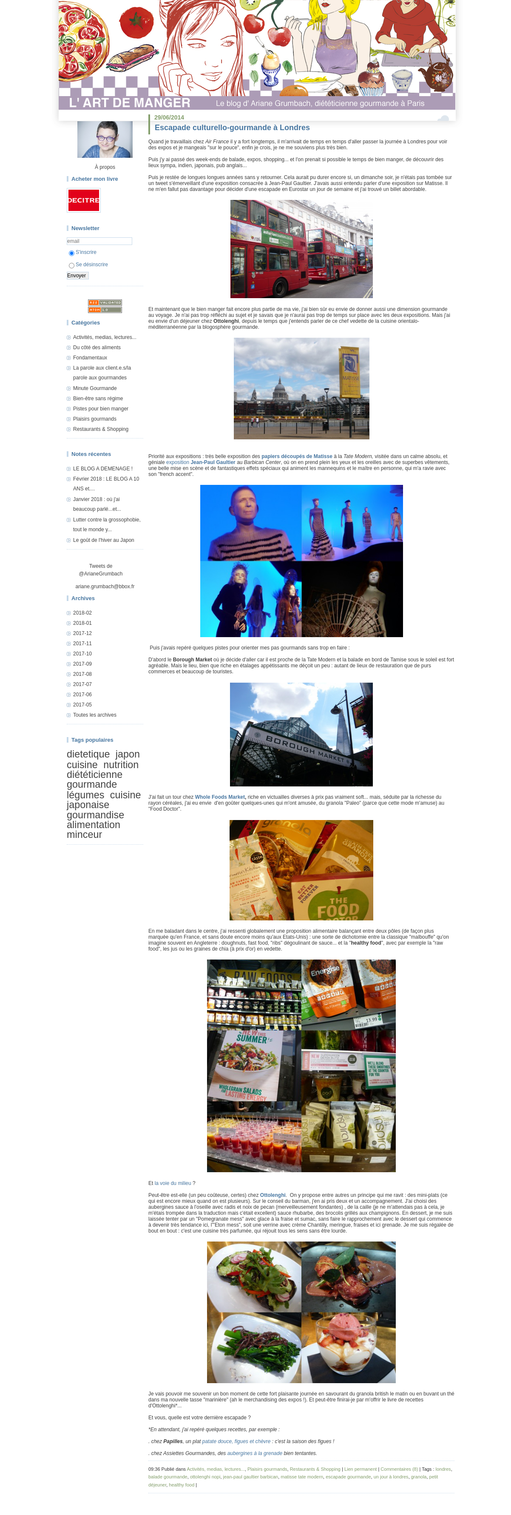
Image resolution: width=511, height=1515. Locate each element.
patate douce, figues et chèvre (236, 1441)
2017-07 (82, 684)
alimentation (93, 824)
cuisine (82, 764)
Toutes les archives (94, 715)
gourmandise (95, 814)
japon (128, 754)
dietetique (88, 754)
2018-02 (82, 613)
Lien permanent (360, 1469)
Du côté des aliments (97, 347)
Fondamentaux (90, 358)
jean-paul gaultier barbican (250, 1476)
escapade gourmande (348, 1476)
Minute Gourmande (95, 388)
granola (419, 1476)
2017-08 (82, 674)
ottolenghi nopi (205, 1476)
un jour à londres (391, 1476)
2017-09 (82, 664)
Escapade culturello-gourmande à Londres (232, 127)
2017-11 (82, 643)
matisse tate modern (302, 1476)
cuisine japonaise (104, 799)
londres (443, 1469)
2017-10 (82, 654)
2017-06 (82, 695)
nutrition (121, 764)
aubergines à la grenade (254, 1453)
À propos (105, 167)
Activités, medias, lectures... (104, 337)
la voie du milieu (173, 1183)
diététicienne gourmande (94, 779)
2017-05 (82, 705)
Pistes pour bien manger (100, 409)
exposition (201, 462)
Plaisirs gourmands (94, 419)
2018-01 (82, 623)
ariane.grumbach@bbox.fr (105, 586)
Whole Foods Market (220, 797)
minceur (84, 834)
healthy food (181, 1484)
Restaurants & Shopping (100, 429)
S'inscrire (83, 252)
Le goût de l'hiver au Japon (103, 540)
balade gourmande (167, 1476)
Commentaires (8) (399, 1469)
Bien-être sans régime (98, 399)
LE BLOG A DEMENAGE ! (103, 469)
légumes (85, 794)
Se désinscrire (88, 265)
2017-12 (82, 633)
